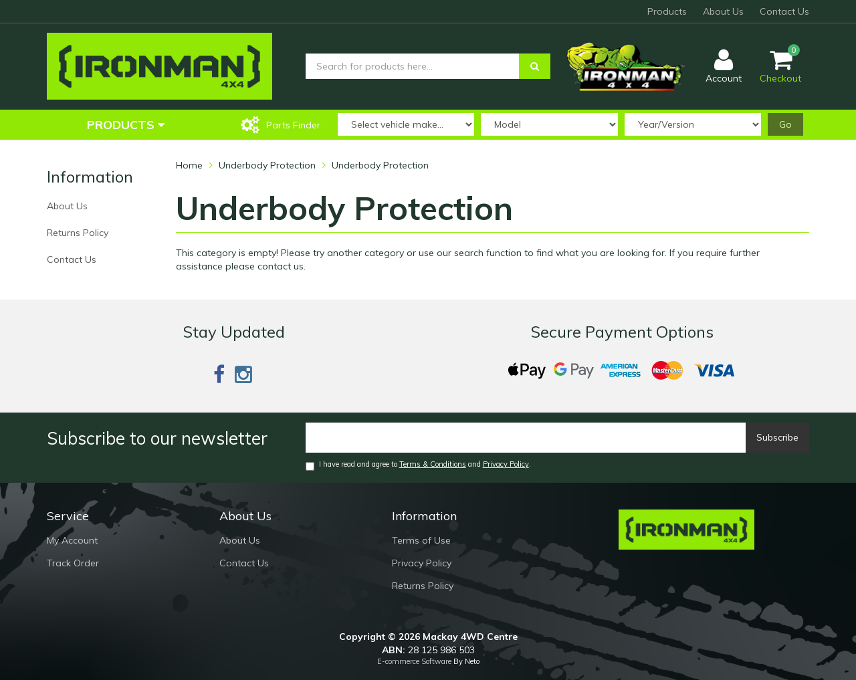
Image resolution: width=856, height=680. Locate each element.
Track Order (73, 563)
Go (785, 124)
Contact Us (784, 11)
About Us (723, 11)
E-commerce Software (414, 661)
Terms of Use (421, 540)
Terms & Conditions (432, 464)
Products (667, 11)
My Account (72, 540)
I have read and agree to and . (418, 465)
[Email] (526, 438)
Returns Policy (77, 233)
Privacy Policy (506, 464)
